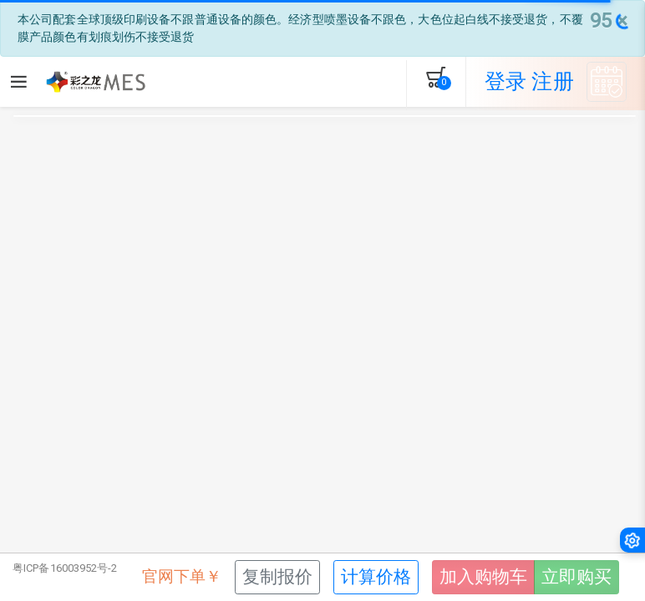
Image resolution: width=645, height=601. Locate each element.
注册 (552, 81)
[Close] (608, 21)
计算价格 (376, 577)
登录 (505, 81)
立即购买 (576, 577)
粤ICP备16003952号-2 (65, 568)
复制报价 (277, 577)
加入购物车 (483, 577)
